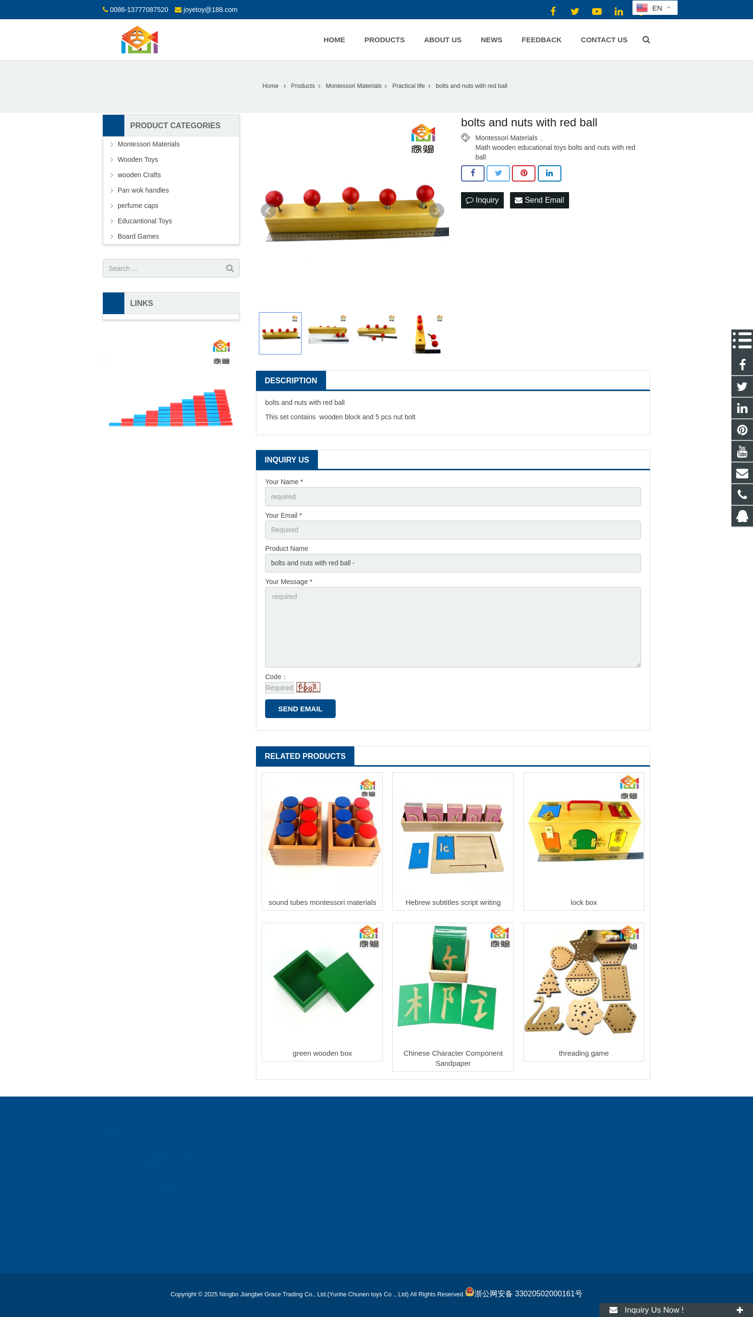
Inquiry (482, 200)
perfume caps (138, 205)
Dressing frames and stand (177, 1179)
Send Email (539, 200)
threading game (584, 1053)
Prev (268, 211)
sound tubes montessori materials (322, 902)
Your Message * (288, 581)
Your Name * (284, 482)
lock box (584, 902)
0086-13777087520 (139, 9)
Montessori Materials (506, 138)
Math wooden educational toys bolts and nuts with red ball (555, 148)
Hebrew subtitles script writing (452, 902)
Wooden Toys (138, 159)
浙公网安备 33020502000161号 (524, 1294)
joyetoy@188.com (210, 9)
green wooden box (322, 1053)
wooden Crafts (139, 175)
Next (436, 211)
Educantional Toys (145, 221)
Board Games (138, 236)
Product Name (286, 548)
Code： (276, 677)
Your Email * (283, 515)
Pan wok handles (143, 190)
